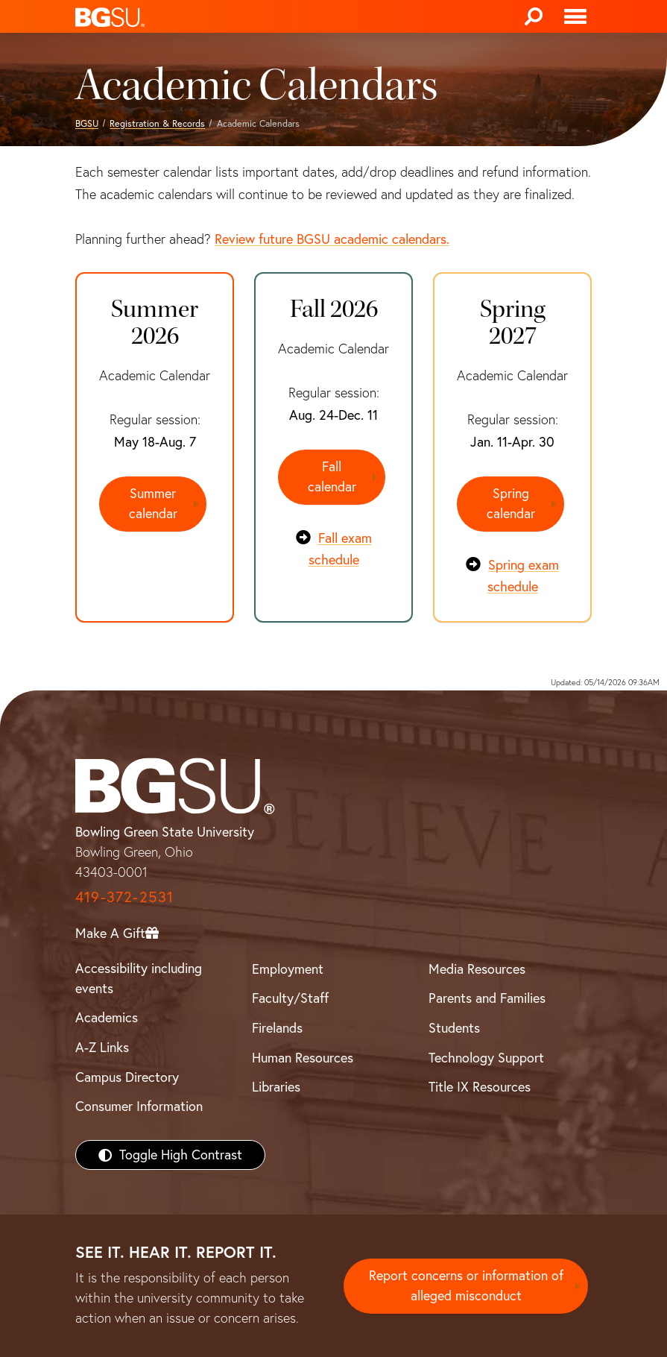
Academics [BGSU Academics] (106, 1016)
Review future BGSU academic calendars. (332, 239)
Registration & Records (157, 123)
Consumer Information (139, 1105)
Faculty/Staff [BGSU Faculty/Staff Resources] (290, 997)
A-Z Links (102, 1046)
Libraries (276, 1086)
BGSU (86, 123)
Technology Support (486, 1056)
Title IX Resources (480, 1086)
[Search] (533, 16)
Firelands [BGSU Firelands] (277, 1027)
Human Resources (302, 1056)
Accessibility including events (138, 977)
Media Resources (477, 968)
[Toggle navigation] (575, 16)
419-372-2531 (124, 896)
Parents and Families (487, 997)
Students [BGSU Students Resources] (454, 1027)
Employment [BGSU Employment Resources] (287, 968)
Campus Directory (127, 1076)
